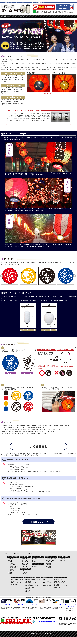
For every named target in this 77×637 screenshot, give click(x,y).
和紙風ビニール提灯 (26, 574)
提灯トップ (7, 553)
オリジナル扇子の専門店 (32, 602)
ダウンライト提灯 (51, 560)
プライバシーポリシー (48, 582)
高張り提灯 (12, 563)
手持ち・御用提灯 (14, 567)
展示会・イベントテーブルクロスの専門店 (71, 603)
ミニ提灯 (35, 558)
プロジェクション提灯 (52, 558)
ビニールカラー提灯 (51, 561)
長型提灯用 (24, 558)
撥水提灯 (49, 566)
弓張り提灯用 (25, 561)
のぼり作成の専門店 (58, 602)
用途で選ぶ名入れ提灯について (33, 579)
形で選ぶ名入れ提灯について (32, 581)
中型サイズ (35, 560)
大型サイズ (35, 561)
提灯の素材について (30, 584)
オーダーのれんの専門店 (45, 602)
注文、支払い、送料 (16, 582)
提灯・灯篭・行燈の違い (60, 581)
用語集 (27, 591)
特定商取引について (47, 585)
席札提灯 (11, 573)
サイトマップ (46, 587)
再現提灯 (49, 564)
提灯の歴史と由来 (59, 579)
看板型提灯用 (25, 563)
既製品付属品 (63, 560)
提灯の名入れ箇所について (32, 587)
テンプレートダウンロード (27, 330)
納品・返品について (16, 584)
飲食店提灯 (11, 558)
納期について (15, 581)
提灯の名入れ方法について (32, 585)
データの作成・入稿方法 (17, 579)
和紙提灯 (24, 571)
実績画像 (28, 588)
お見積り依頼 (16, 553)
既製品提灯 (62, 558)
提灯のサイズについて (31, 582)
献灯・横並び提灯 (14, 564)
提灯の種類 (57, 587)
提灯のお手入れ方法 (59, 582)
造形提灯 (49, 563)
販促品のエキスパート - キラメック (36, 633)
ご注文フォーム (31, 553)
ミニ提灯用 (24, 566)
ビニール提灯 (25, 572)
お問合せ (23, 553)
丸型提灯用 (24, 560)
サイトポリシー (46, 584)
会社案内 (45, 579)
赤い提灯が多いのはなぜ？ (61, 584)
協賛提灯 (11, 572)
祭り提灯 (11, 560)
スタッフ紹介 (46, 581)
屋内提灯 (35, 566)
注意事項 (28, 593)
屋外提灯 (35, 568)
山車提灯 (12, 561)
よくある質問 (29, 590)
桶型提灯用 (24, 564)
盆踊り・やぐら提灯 (14, 566)
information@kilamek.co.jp (45, 621)
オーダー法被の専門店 (6, 602)
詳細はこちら (37, 522)
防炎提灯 (49, 567)
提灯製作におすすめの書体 (61, 585)
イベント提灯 (12, 570)
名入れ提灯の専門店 (19, 602)
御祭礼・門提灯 (13, 569)
